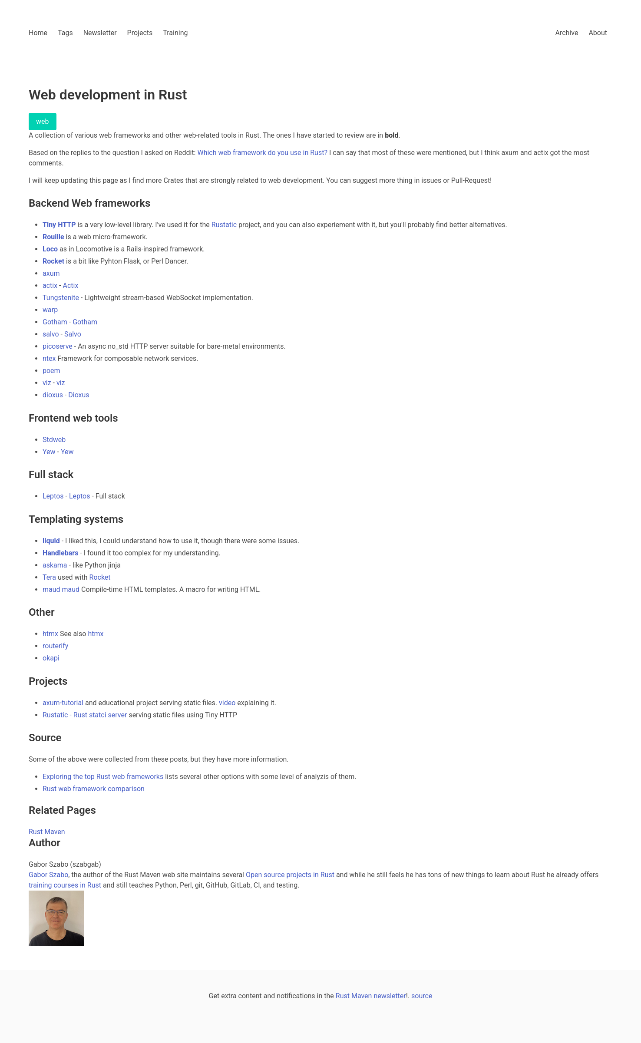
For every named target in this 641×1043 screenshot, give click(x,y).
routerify (55, 646)
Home (38, 33)
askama (55, 565)
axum (51, 273)
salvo (51, 334)
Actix (71, 285)
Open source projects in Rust (290, 875)
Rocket (53, 261)
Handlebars (60, 553)
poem (51, 370)
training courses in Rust (65, 885)
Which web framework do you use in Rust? (262, 153)
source (421, 996)
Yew (49, 452)
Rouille (53, 237)
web (42, 121)
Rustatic (224, 225)
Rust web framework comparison (94, 789)
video (227, 703)
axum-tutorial (63, 703)
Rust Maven (47, 832)
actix (50, 285)
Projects (140, 33)
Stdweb (54, 440)
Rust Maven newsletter (371, 996)
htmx (50, 634)
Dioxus (78, 395)
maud (51, 589)
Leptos (53, 496)
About (597, 33)
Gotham (55, 322)
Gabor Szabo (48, 875)
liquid (51, 541)
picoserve (58, 346)
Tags (65, 33)
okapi (51, 658)
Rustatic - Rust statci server (85, 715)
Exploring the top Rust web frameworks (103, 776)
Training (175, 33)
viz (47, 383)
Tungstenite (61, 298)
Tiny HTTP (59, 225)
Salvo (72, 334)
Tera (49, 577)
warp (50, 310)
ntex (49, 358)
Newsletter (100, 33)
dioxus (53, 395)
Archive (566, 33)
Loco (50, 249)
